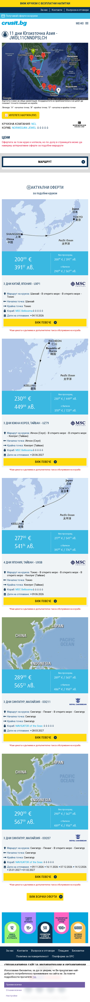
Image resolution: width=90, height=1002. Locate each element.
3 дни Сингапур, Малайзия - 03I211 (27, 702)
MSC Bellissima (29, 310)
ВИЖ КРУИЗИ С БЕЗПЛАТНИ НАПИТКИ (45, 3)
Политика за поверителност (32, 956)
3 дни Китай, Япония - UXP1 (22, 283)
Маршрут (45, 162)
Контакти (57, 10)
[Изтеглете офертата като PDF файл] (20, 115)
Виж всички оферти (43, 896)
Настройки (11, 995)
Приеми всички (14, 984)
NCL (33, 124)
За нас (44, 10)
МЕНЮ (80, 23)
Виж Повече (43, 322)
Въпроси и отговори (77, 10)
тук (34, 976)
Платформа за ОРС (63, 956)
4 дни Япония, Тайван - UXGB (23, 562)
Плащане (63, 950)
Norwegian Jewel (24, 127)
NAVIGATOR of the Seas (35, 725)
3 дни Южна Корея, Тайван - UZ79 (26, 423)
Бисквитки (78, 950)
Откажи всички (14, 990)
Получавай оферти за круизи (22, 15)
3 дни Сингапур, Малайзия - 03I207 (27, 838)
